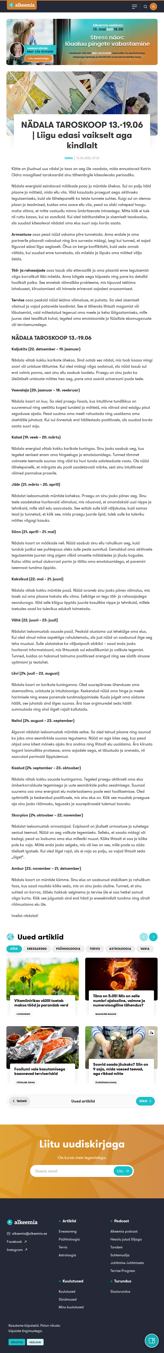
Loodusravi (23, 1014)
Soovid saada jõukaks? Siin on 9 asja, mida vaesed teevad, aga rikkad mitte (120, 1069)
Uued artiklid (41, 937)
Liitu (123, 1171)
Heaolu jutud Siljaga (126, 1239)
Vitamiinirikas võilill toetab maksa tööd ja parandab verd (41, 1003)
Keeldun (35, 1342)
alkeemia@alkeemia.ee (27, 1233)
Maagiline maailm (105, 1014)
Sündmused (68, 1299)
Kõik (14, 949)
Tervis (95, 949)
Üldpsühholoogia (106, 1082)
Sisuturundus (120, 1291)
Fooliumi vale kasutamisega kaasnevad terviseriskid (39, 1071)
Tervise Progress (122, 1271)
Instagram (17, 1250)
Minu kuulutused (71, 1307)
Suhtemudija (120, 1255)
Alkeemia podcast (124, 1231)
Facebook (17, 1241)
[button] (143, 937)
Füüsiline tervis (26, 1082)
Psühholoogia (68, 949)
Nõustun (17, 1342)
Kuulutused (67, 1291)
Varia (68, 158)
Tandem (116, 1247)
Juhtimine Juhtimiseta (127, 1263)
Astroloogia (120, 949)
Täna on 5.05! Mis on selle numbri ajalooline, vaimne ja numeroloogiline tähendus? (119, 1000)
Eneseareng (37, 949)
